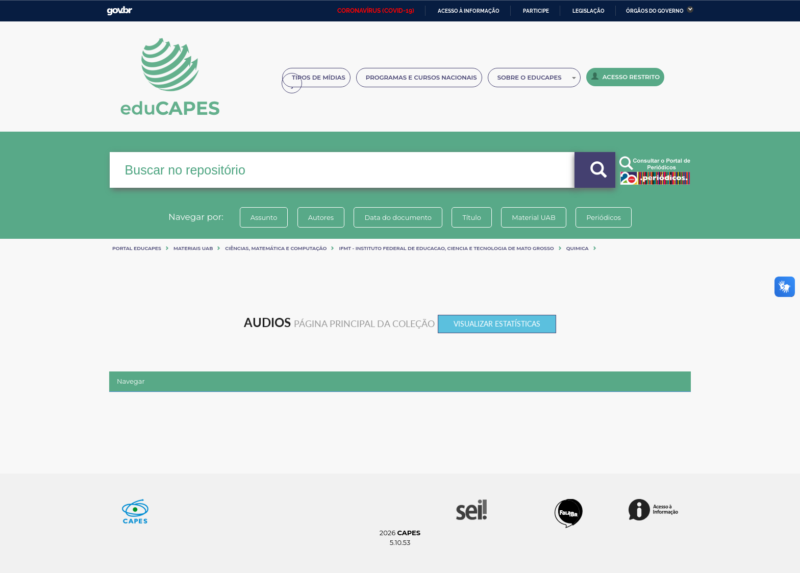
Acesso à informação (468, 11)
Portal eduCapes (136, 248)
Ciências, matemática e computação (276, 248)
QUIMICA (577, 248)
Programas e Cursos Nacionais (421, 77)
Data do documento (398, 217)
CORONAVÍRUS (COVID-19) (375, 10)
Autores (321, 217)
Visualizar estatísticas (497, 323)
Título (471, 217)
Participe (536, 11)
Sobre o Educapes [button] (536, 77)
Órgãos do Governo (655, 11)
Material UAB (533, 217)
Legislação (588, 11)
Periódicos (603, 217)
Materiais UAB (193, 248)
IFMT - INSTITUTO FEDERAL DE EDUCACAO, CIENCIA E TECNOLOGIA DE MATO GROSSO (446, 248)
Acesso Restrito (625, 76)
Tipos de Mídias (318, 77)
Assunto (264, 217)
